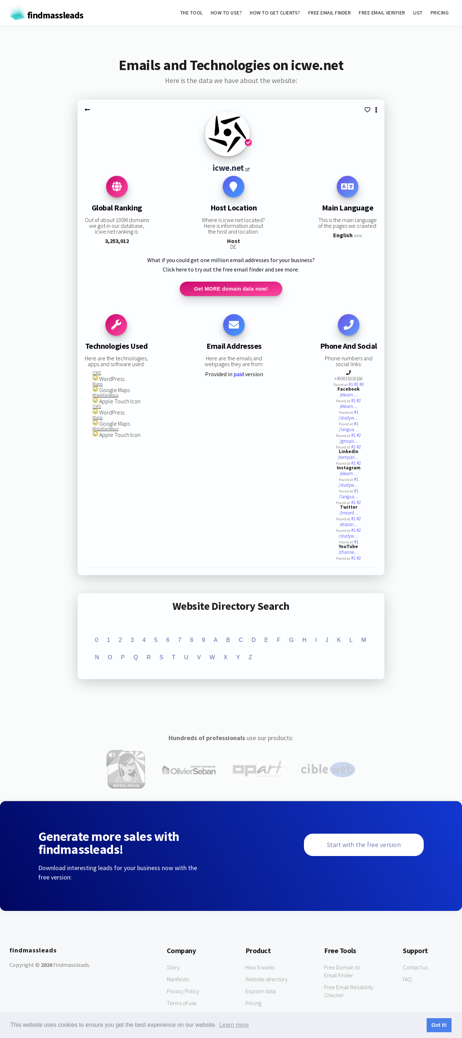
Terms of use (182, 1003)
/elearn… (348, 395)
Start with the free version (364, 845)
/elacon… (349, 524)
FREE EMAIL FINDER (329, 12)
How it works (260, 967)
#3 (361, 384)
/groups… (348, 441)
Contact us (415, 967)
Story (173, 967)
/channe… (348, 552)
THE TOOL (191, 12)
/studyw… (348, 418)
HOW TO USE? (226, 12)
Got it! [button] (438, 1025)
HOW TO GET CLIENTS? (275, 12)
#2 (356, 384)
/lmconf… (348, 513)
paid (239, 374)
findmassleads (46, 15)
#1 (351, 384)
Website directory (266, 979)
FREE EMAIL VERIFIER (382, 12)
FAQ (407, 979)
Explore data (260, 991)
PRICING (440, 12)
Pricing (253, 1003)
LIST (418, 12)
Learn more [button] (234, 1025)
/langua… (348, 429)
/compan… (348, 457)
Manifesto (178, 979)
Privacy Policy (183, 991)
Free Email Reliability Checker (348, 991)
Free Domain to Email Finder (342, 971)
